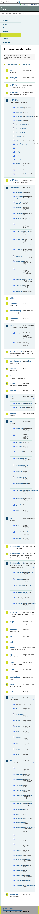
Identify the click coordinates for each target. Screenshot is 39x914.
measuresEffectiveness (19, 452)
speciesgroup (19, 291)
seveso (12, 684)
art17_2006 (14, 92)
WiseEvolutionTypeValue (19, 880)
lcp (11, 655)
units (17, 510)
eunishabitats (19, 218)
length (18, 726)
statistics (18, 737)
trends (18, 170)
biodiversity (14, 187)
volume (18, 754)
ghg (11, 396)
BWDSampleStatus (19, 779)
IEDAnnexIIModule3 (16, 554)
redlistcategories (19, 285)
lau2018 (13, 647)
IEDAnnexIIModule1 (16, 546)
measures (19, 120)
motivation (19, 224)
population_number (19, 140)
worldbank (14, 894)
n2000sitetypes (19, 261)
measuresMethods (19, 458)
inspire (12, 622)
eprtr (12, 326)
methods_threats (19, 128)
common (13, 303)
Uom (17, 839)
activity (18, 333)
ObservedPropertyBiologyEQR (19, 827)
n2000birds (19, 239)
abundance (19, 192)
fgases (12, 383)
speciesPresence (19, 498)
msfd (12, 662)
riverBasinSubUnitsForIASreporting (19, 490)
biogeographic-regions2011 (19, 202)
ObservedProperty (19, 822)
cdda (12, 298)
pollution (18, 136)
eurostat (13, 368)
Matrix (18, 814)
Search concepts (26, 64)
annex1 (18, 525)
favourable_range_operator (19, 116)
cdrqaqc (18, 435)
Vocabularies (7, 35)
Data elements (7, 28)
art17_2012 (14, 100)
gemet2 (13, 391)
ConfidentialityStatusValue (19, 795)
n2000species (19, 269)
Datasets (5, 20)
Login (23, 4)
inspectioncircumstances (19, 532)
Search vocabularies (12, 64)
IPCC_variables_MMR (19, 407)
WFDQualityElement (19, 870)
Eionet (10, 13)
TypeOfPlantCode (19, 592)
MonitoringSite (19, 818)
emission (18, 720)
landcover (14, 629)
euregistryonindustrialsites (16, 361)
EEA (11, 2)
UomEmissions (19, 844)
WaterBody (19, 855)
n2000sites (19, 256)
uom (11, 697)
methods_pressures (19, 124)
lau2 (11, 642)
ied (11, 518)
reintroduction (19, 160)
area (17, 708)
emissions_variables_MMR (19, 403)
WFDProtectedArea (19, 865)
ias (11, 421)
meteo (18, 731)
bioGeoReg (19, 428)
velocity (18, 749)
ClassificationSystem (19, 790)
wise (12, 761)
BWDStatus (19, 785)
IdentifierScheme (19, 809)
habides (13, 414)
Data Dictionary (17, 13)
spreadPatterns (19, 505)
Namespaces (7, 42)
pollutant (18, 538)
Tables (5, 24)
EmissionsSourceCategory (19, 803)
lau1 (11, 637)
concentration (19, 714)
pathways (19, 471)
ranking (18, 156)
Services (5, 38)
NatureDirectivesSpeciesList (19, 279)
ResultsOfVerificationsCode (19, 586)
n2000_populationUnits (19, 231)
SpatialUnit (19, 835)
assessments (19, 107)
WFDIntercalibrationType (19, 859)
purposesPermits (19, 477)
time (17, 743)
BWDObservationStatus (19, 768)
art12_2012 (14, 78)
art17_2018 (14, 180)
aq (11, 70)
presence (18, 148)
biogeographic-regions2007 (19, 197)
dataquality (19, 207)
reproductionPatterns (19, 483)
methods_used (19, 132)
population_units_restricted (19, 144)
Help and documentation (10, 17)
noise (12, 670)
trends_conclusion (19, 174)
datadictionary (15, 311)
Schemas (6, 31)
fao (11, 376)
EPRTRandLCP (16, 351)
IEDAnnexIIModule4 (16, 563)
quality (18, 152)
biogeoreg (19, 112)
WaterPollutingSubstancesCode (19, 603)
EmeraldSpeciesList (19, 213)
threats (18, 163)
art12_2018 (14, 85)
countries (19, 442)
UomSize (18, 850)
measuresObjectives (19, 465)
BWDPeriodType (19, 774)
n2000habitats (19, 249)
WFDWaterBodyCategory (19, 875)
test (11, 692)
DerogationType (19, 579)
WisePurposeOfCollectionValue (19, 885)
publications (15, 677)
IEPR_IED (13, 612)
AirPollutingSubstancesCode (19, 572)
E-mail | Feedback (8, 908)
